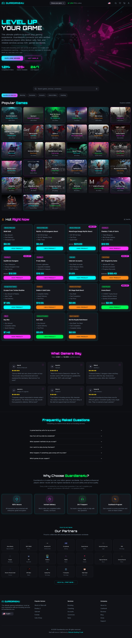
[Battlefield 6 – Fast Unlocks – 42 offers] (99, 168)
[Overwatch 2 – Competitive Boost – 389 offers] (55, 203)
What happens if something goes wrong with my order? (66, 453)
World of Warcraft (40, 605)
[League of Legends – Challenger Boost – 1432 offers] (33, 203)
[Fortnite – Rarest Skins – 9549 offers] (99, 150)
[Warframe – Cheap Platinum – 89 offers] (77, 185)
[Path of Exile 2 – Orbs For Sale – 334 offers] (120, 132)
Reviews (103, 611)
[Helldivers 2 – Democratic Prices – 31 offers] (77, 168)
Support (103, 621)
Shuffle (127, 219)
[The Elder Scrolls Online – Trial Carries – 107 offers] (55, 150)
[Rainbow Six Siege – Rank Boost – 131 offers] (33, 150)
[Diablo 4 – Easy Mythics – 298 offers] (55, 132)
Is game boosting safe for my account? (66, 430)
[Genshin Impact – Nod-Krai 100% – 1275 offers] (12, 168)
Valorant (37, 611)
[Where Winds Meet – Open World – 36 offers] (33, 185)
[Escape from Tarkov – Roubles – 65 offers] (55, 185)
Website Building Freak (75, 632)
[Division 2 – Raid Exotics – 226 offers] (120, 115)
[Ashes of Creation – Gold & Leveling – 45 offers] (99, 185)
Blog (102, 615)
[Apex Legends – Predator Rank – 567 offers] (12, 203)
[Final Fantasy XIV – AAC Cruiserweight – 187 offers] (77, 132)
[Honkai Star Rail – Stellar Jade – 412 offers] (120, 185)
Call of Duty (38, 618)
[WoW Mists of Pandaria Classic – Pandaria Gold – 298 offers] (12, 132)
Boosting (70, 605)
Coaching (71, 608)
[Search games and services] (66, 89)
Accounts (71, 611)
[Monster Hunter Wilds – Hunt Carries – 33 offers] (120, 168)
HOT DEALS (33, 58)
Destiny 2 (38, 608)
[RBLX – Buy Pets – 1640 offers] (33, 168)
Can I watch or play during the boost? (66, 447)
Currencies (71, 615)
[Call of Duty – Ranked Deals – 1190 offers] (99, 115)
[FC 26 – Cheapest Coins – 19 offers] (77, 115)
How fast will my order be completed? (66, 436)
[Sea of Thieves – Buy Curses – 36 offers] (77, 150)
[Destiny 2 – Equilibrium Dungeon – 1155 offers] (33, 115)
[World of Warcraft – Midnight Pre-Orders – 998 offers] (12, 115)
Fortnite (37, 615)
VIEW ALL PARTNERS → (66, 582)
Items (69, 618)
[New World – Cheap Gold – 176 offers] (55, 168)
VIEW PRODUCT (17, 248)
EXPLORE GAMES (12, 58)
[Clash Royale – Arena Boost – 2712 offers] (120, 150)
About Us (103, 605)
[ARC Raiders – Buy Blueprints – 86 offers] (99, 132)
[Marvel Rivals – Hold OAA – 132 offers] (33, 132)
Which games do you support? (66, 458)
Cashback (104, 608)
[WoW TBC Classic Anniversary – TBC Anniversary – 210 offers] (55, 115)
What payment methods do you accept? (66, 442)
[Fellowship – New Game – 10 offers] (12, 185)
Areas (102, 618)
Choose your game (57, 3)
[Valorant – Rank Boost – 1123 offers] (12, 150)
